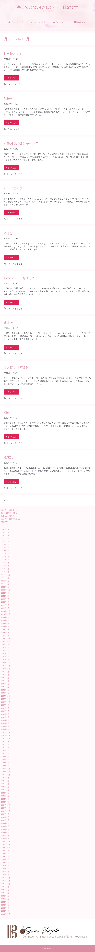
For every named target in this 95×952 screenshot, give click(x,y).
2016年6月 (5, 750)
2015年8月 (5, 781)
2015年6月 (5, 787)
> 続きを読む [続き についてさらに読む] (11, 437)
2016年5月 (5, 753)
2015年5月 (5, 790)
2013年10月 (5, 847)
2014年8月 (5, 817)
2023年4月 (5, 581)
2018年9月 (5, 672)
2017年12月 (5, 696)
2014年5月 (5, 826)
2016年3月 (5, 759)
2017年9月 (5, 705)
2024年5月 (5, 566)
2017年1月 (5, 729)
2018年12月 (5, 662)
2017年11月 (5, 699)
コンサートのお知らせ (9, 510)
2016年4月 (5, 756)
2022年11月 (5, 590)
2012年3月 (5, 905)
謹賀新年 (4, 522)
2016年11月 (5, 735)
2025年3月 (5, 547)
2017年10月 (5, 702)
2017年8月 (5, 708)
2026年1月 (5, 538)
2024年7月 (5, 563)
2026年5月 (5, 532)
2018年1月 (5, 693)
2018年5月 (5, 681)
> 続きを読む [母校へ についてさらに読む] (11, 123)
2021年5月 (5, 623)
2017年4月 (5, 720)
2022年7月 (5, 596)
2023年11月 (5, 575)
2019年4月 (5, 653)
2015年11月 (5, 772)
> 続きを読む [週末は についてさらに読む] (11, 257)
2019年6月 (5, 650)
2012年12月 (5, 878)
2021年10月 (5, 614)
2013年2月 (5, 872)
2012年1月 (5, 911)
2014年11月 (5, 808)
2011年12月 (5, 914)
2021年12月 (5, 611)
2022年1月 (5, 608)
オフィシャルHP (36, 22)
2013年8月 (5, 853)
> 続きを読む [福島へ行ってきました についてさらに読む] (11, 302)
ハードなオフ (13, 188)
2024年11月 (5, 553)
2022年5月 (5, 602)
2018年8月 (5, 675)
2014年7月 (5, 820)
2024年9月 (5, 556)
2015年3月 (5, 796)
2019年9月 (5, 644)
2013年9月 (5, 850)
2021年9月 (5, 617)
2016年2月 (5, 762)
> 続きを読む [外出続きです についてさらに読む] (11, 78)
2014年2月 (5, 835)
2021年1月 (5, 632)
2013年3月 (5, 868)
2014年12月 (5, 805)
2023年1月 (5, 587)
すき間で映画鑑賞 (16, 367)
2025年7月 (5, 541)
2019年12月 (5, 638)
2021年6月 (5, 620)
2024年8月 (5, 559)
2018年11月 (5, 666)
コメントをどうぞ (14, 84)
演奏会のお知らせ (7, 516)
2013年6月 (5, 859)
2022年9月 (5, 593)
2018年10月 (5, 669)
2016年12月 (5, 732)
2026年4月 (5, 535)
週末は (8, 233)
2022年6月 (5, 599)
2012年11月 (5, 881)
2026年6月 (5, 529)
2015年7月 (5, 784)
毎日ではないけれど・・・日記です (47, 7)
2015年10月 (5, 775)
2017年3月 (5, 723)
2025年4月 (5, 544)
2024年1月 (5, 572)
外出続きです (13, 53)
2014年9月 (5, 814)
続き (7, 412)
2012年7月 (5, 893)
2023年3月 (5, 584)
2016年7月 (5, 747)
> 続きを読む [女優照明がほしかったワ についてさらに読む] (11, 168)
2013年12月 (5, 841)
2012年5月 (5, 899)
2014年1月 (5, 838)
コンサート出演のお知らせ (11, 519)
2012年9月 (5, 887)
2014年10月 (5, 811)
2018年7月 (5, 678)
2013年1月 (5, 874)
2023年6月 (5, 578)
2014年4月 (5, 829)
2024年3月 (5, 569)
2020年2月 (5, 635)
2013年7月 (5, 856)
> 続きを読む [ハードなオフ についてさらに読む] (11, 212)
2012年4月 (5, 902)
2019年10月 (5, 641)
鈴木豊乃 (50, 948)
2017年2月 (5, 726)
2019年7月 (5, 647)
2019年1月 (5, 659)
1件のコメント (13, 129)
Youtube (58, 22)
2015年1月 (5, 802)
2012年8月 (5, 890)
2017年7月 (5, 711)
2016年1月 (5, 765)
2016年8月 (5, 744)
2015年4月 (5, 793)
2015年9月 (5, 778)
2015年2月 (5, 799)
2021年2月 (5, 629)
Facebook (79, 22)
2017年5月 (5, 717)
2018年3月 (5, 687)
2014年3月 (5, 832)
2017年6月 (5, 714)
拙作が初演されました (9, 513)
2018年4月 (5, 684)
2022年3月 (5, 605)
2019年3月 (5, 656)
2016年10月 (5, 738)
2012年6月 (5, 896)
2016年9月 (5, 741)
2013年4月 (5, 865)
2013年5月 (5, 862)
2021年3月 (5, 626)
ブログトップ (15, 22)
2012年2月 (5, 908)
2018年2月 (5, 690)
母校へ (8, 98)
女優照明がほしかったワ (21, 143)
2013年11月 (5, 844)
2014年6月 (5, 823)
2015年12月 (5, 769)
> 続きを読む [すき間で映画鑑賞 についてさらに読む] (11, 392)
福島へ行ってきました (20, 278)
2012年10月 (5, 884)
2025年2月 (5, 550)
